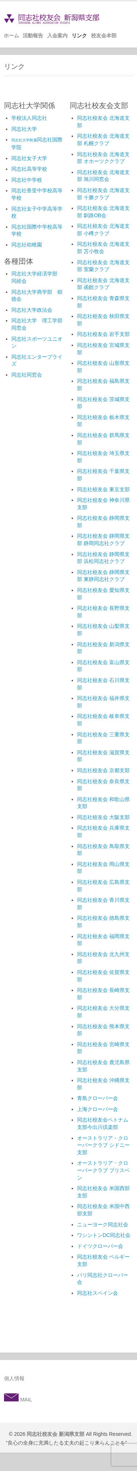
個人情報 (14, 1378)
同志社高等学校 (29, 169)
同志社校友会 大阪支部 (103, 817)
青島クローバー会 (97, 1098)
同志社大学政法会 (31, 310)
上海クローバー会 (97, 1109)
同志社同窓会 (26, 375)
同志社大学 (24, 129)
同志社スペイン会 (97, 1293)
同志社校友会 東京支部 (103, 489)
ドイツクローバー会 (100, 1246)
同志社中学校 (26, 180)
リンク (79, 35)
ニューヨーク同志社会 (102, 1224)
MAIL (25, 1400)
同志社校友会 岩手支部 (103, 334)
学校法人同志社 (29, 118)
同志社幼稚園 (26, 245)
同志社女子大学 (29, 158)
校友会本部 (104, 35)
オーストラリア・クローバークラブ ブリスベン (103, 1170)
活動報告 (33, 35)
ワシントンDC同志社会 (103, 1235)
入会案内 (57, 35)
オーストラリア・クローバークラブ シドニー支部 (103, 1145)
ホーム (11, 35)
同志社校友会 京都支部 (103, 770)
